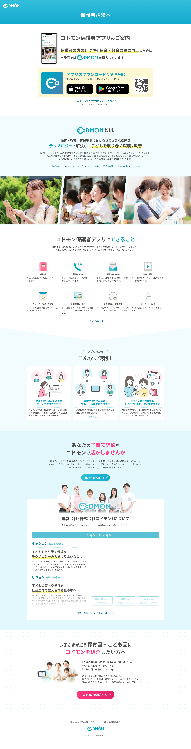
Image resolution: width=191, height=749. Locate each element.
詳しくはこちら (95, 417)
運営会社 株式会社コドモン (83, 721)
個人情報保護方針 (112, 721)
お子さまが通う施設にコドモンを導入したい (115, 166)
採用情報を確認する (94, 477)
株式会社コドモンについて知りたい (69, 166)
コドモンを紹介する (95, 694)
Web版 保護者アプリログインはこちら (95, 101)
